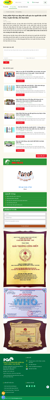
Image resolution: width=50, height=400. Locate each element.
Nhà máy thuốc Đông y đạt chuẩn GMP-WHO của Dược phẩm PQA (30, 142)
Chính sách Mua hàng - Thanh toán (11, 390)
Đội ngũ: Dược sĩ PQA (25, 187)
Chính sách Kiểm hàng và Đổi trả (11, 388)
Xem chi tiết (20, 80)
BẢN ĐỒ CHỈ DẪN (33, 368)
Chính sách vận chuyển (9, 392)
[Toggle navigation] (45, 2)
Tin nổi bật (5, 6)
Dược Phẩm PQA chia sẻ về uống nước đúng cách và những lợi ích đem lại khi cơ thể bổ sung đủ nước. (29, 100)
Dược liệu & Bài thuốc (23, 6)
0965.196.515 (17, 162)
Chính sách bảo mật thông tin (10, 386)
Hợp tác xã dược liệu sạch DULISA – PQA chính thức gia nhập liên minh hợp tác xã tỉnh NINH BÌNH (30, 86)
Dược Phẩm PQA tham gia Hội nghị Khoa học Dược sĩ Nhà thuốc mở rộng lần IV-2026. (31, 114)
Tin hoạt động (13, 6)
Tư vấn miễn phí (16, 160)
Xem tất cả (41, 156)
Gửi (6, 62)
